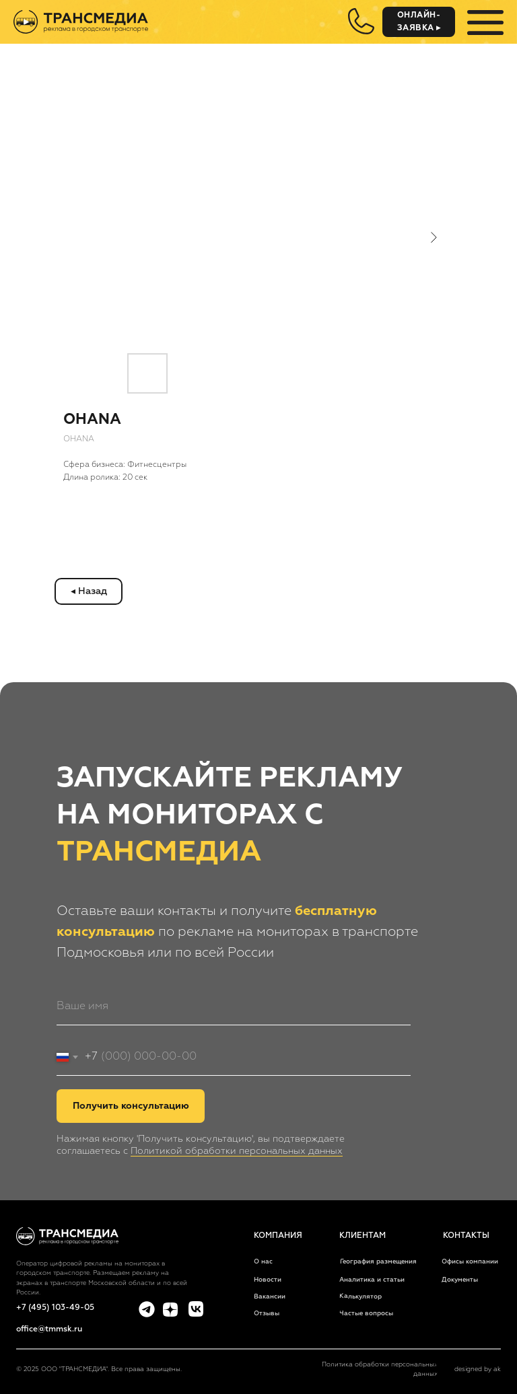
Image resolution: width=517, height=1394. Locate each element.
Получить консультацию (131, 1106)
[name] (234, 1006)
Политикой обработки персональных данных (237, 1151)
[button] (418, 22)
